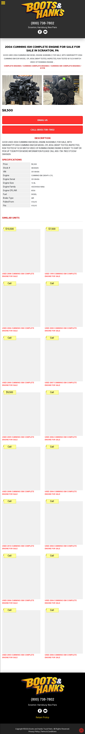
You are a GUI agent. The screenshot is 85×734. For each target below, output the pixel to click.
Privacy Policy (34, 732)
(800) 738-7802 (42, 23)
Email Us (42, 120)
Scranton (32, 705)
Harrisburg (42, 705)
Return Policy (42, 717)
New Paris (52, 27)
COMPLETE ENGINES (12, 66)
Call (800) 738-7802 (42, 129)
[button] (3, 90)
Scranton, (32, 27)
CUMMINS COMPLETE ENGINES (36, 66)
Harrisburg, (42, 27)
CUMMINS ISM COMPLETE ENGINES (65, 66)
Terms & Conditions (48, 732)
